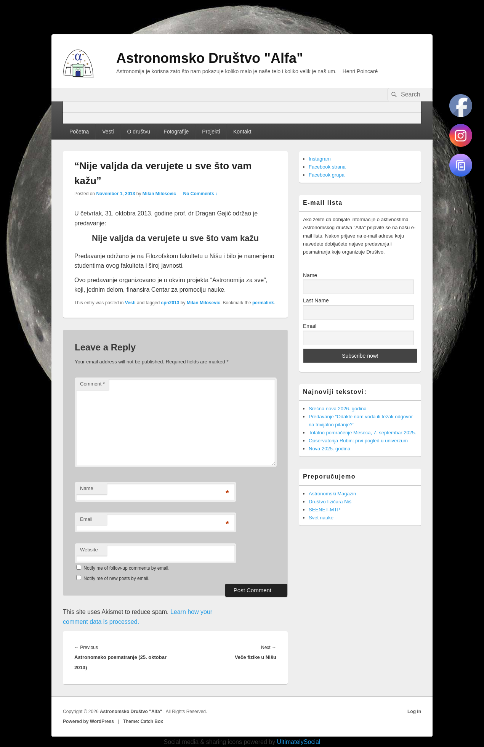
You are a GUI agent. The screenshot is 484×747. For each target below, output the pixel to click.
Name (86, 488)
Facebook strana (327, 167)
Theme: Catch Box (143, 721)
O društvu (139, 132)
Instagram (320, 159)
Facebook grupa (327, 175)
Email (86, 519)
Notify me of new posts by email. (116, 578)
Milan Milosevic (159, 193)
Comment (92, 384)
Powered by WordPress (88, 721)
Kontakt (242, 132)
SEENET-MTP (324, 509)
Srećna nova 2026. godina (338, 408)
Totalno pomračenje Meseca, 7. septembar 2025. (362, 432)
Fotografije (176, 132)
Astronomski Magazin (332, 493)
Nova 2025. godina (329, 448)
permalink (263, 302)
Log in (414, 711)
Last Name (316, 300)
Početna (79, 132)
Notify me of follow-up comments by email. (126, 568)
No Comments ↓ (200, 193)
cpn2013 (170, 302)
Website (89, 550)
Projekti (211, 132)
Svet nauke (321, 517)
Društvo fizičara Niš (330, 501)
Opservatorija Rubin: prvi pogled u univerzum (358, 440)
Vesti (108, 132)
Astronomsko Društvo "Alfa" (209, 58)
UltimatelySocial (299, 742)
